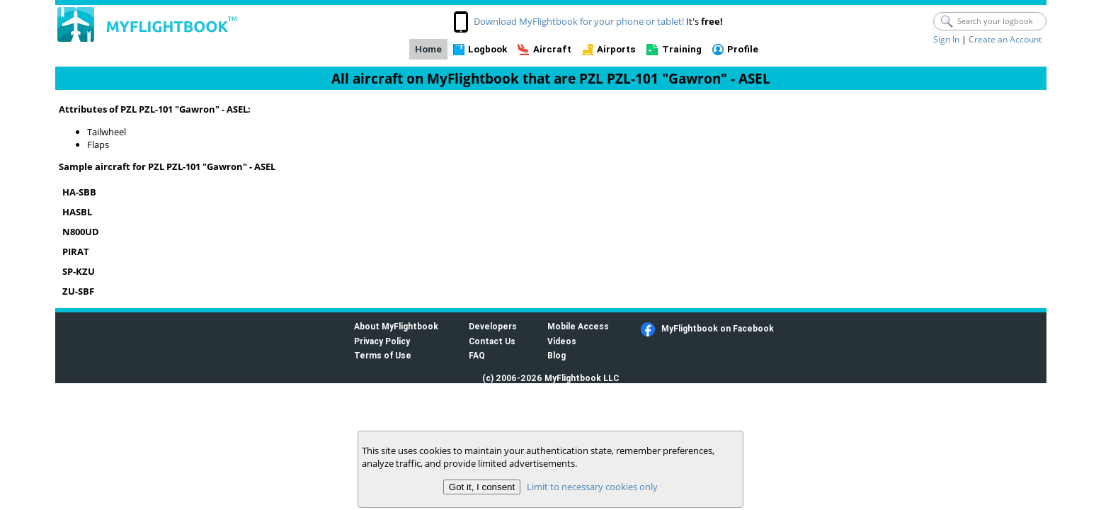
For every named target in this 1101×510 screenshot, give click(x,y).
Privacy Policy (382, 341)
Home (428, 49)
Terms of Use (382, 355)
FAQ (477, 355)
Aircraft (552, 49)
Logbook (487, 49)
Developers (493, 326)
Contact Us (492, 341)
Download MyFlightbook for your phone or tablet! (579, 21)
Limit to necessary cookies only (592, 486)
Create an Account (1005, 39)
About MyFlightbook (396, 326)
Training (682, 49)
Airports (616, 49)
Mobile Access (578, 326)
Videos (561, 341)
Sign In (946, 39)
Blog (556, 355)
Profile (742, 49)
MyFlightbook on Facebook (717, 328)
